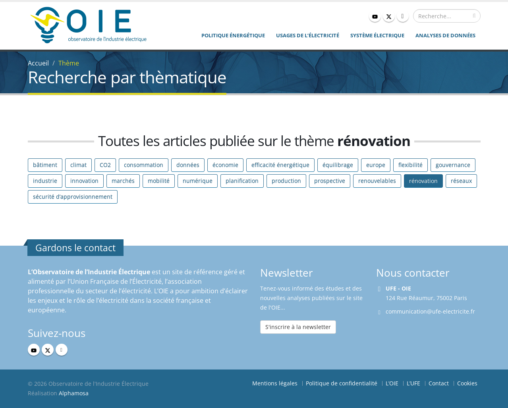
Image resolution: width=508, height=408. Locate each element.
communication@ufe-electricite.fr (430, 311)
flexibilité (410, 165)
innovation (84, 181)
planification (242, 181)
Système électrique (377, 35)
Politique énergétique (233, 35)
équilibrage (338, 165)
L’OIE (392, 383)
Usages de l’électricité (307, 35)
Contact (439, 383)
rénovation (423, 181)
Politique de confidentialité (341, 383)
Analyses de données (445, 35)
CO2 (105, 165)
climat (78, 165)
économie (225, 165)
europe (375, 165)
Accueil (38, 63)
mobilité (159, 181)
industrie (45, 181)
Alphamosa (74, 393)
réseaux (461, 181)
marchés (123, 181)
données (187, 165)
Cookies (467, 383)
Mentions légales (274, 383)
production (286, 181)
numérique (197, 181)
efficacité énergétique (280, 165)
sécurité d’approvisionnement (72, 196)
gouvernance (453, 165)
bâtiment (45, 165)
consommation (143, 165)
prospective (329, 181)
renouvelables (377, 181)
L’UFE (413, 383)
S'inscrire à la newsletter (298, 327)
